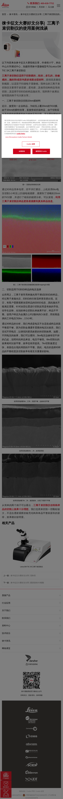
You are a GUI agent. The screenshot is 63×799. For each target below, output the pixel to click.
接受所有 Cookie (41, 151)
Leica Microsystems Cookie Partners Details (18, 137)
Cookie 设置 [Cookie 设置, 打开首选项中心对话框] (31, 144)
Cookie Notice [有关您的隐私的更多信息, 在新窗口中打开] (21, 133)
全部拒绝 (22, 151)
